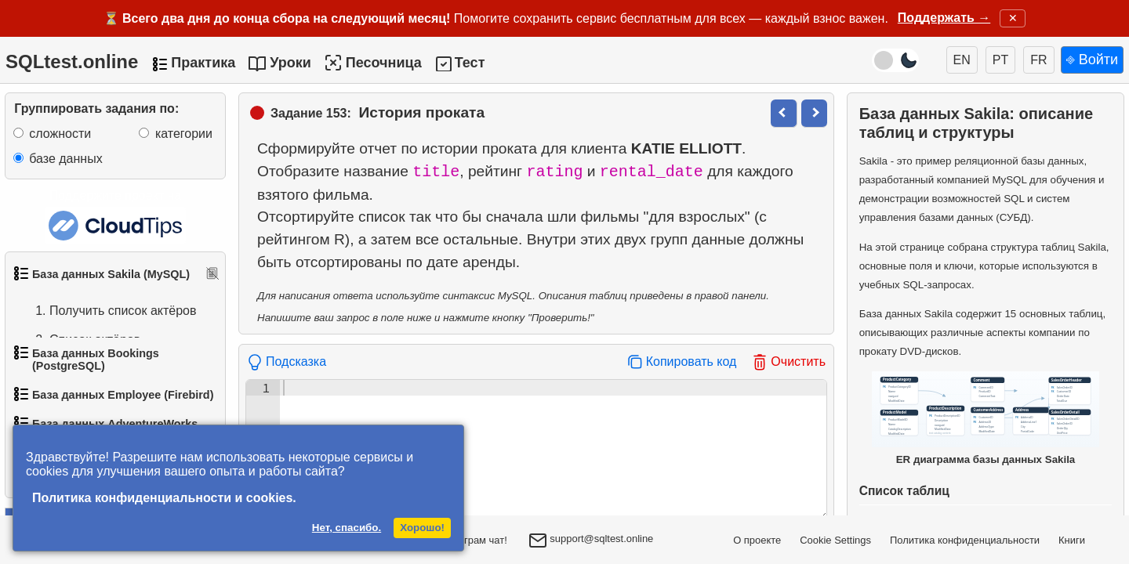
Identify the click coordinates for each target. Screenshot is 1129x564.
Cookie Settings (835, 540)
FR (1038, 60)
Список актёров (79, 340)
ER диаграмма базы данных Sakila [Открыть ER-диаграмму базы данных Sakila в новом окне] (985, 418)
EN (962, 60)
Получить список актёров (107, 311)
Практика (203, 62)
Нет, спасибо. (346, 527)
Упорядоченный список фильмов (101, 378)
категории (183, 133)
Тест (470, 62)
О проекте (757, 540)
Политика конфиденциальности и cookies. (164, 497)
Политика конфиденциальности (965, 540)
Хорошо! (422, 527)
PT (1000, 60)
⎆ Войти (1092, 59)
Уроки (290, 62)
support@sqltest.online (591, 541)
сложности (60, 133)
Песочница (373, 62)
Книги (1071, 540)
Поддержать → (944, 17)
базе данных (65, 158)
